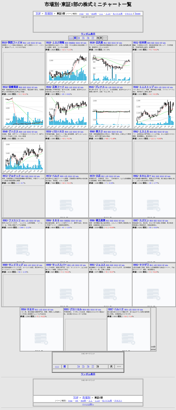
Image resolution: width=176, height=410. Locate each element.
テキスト (129, 14)
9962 (135, 131)
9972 (5, 176)
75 (83, 38)
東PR (66, 43)
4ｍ (87, 14)
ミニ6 (108, 14)
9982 (135, 176)
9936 (48, 87)
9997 (110, 309)
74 (78, 38)
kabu (39, 43)
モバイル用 (117, 14)
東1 (106, 87)
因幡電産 (13, 87)
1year (81, 14)
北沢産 (99, 42)
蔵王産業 (100, 220)
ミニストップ (146, 87)
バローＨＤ (58, 131)
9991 (92, 264)
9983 (5, 220)
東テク (99, 131)
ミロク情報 (58, 42)
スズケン (144, 220)
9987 (135, 220)
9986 (92, 220)
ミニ (101, 14)
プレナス (100, 87)
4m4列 (94, 14)
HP (37, 43)
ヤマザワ (144, 264)
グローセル (76, 309)
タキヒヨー (145, 176)
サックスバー (59, 264)
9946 (135, 87)
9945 (91, 87)
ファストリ (15, 220)
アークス (13, 131)
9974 (48, 176)
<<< (71, 38)
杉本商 (143, 42)
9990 (48, 264)
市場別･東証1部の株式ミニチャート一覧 (88, 4)
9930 (92, 42)
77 (93, 38)
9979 (92, 176)
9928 (48, 42)
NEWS (33, 43)
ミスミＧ (144, 131)
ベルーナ (119, 309)
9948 (5, 131)
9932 (135, 42)
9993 (135, 264)
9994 (23, 309)
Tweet (137, 13)
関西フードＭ (15, 42)
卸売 (109, 43)
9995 (66, 309)
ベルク (55, 176)
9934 (5, 87)
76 (88, 38)
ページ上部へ (88, 404)
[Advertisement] (88, 25)
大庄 (98, 176)
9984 (48, 220)
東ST (24, 43)
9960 (92, 131)
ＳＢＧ (55, 220)
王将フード (58, 87)
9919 (4, 42)
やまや (30, 309)
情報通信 (72, 43)
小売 (28, 43)
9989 (5, 264)
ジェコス (100, 264)
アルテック (15, 176)
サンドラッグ (16, 264)
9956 (48, 131)
